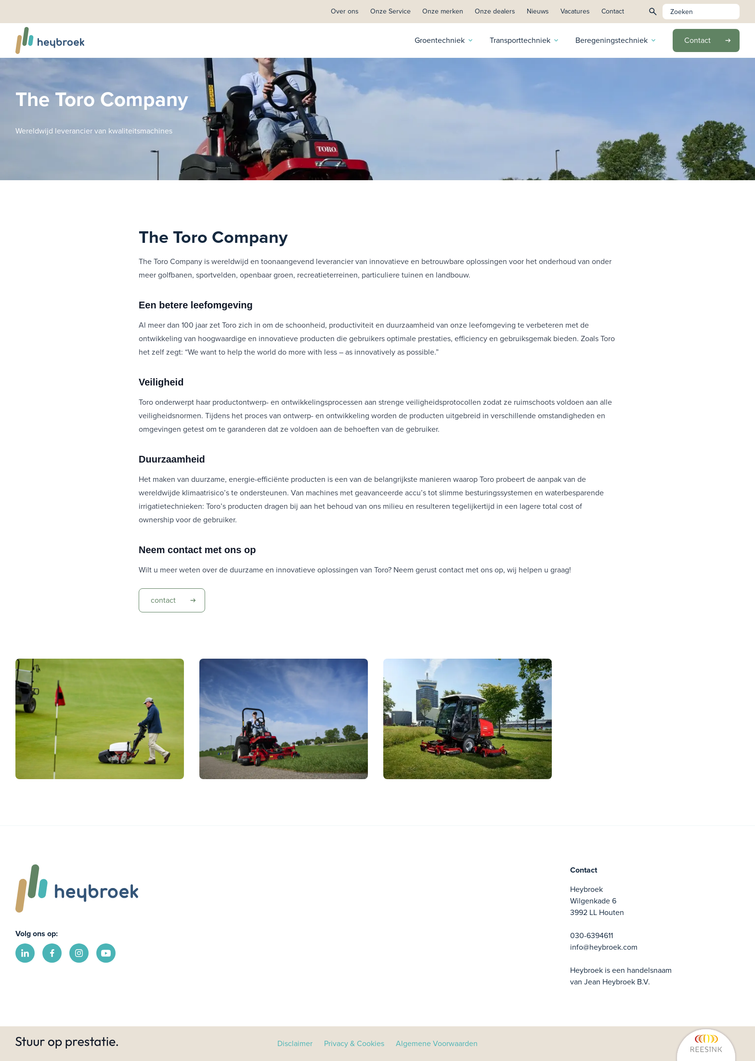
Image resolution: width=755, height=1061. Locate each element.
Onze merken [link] (442, 11)
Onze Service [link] (390, 11)
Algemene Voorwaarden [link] (437, 1043)
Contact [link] (612, 11)
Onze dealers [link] (495, 11)
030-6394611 (591, 935)
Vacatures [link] (575, 11)
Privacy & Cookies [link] (354, 1043)
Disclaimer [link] (294, 1043)
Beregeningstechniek (616, 40)
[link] (619, 1044)
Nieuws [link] (538, 11)
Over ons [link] (345, 11)
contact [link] (177, 600)
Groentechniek (444, 40)
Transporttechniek (525, 40)
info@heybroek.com (604, 947)
